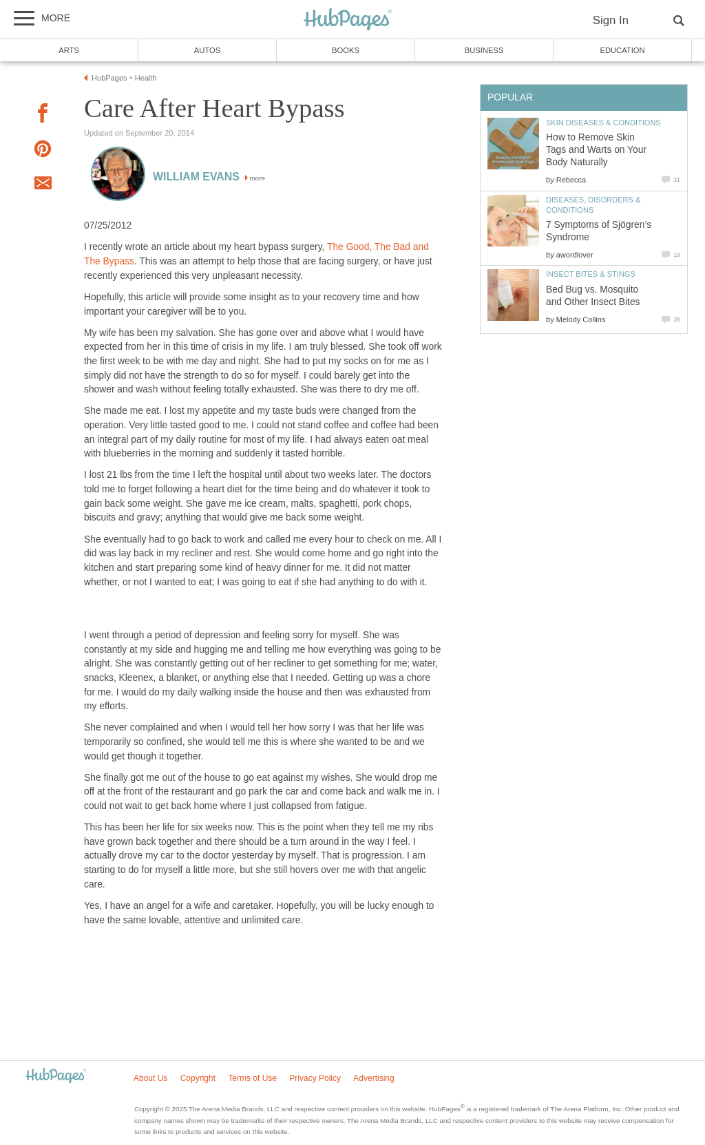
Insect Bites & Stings (590, 274)
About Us (150, 1078)
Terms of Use (252, 1078)
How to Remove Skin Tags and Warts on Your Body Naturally (596, 149)
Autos (207, 50)
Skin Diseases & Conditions (603, 122)
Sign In (611, 20)
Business (484, 50)
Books (345, 50)
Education (622, 50)
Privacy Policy (315, 1078)
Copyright (197, 1078)
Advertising (373, 1078)
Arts (69, 50)
